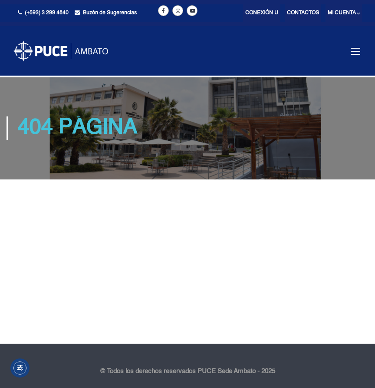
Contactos (303, 13)
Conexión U (261, 13)
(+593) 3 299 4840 (47, 13)
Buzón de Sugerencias (110, 13)
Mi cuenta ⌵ (344, 13)
